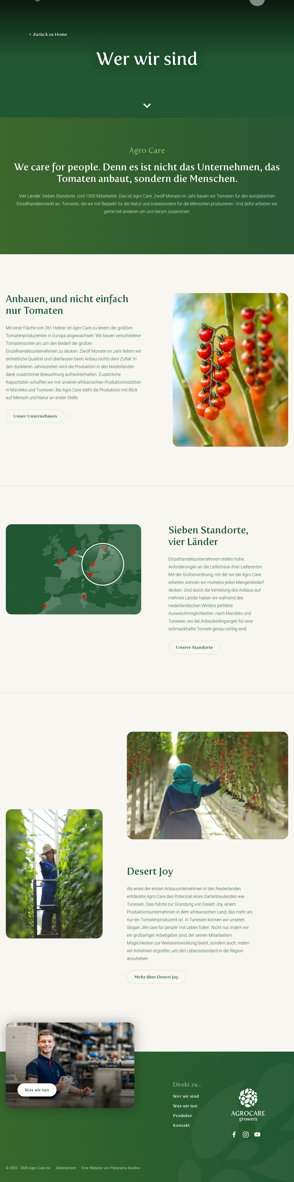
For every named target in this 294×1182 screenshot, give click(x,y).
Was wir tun (37, 1090)
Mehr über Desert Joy (156, 977)
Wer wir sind (186, 1096)
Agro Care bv (59, 14)
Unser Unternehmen (35, 416)
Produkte (182, 1115)
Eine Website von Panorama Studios (111, 1168)
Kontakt (181, 1125)
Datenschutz (66, 1168)
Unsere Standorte (194, 647)
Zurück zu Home (50, 34)
